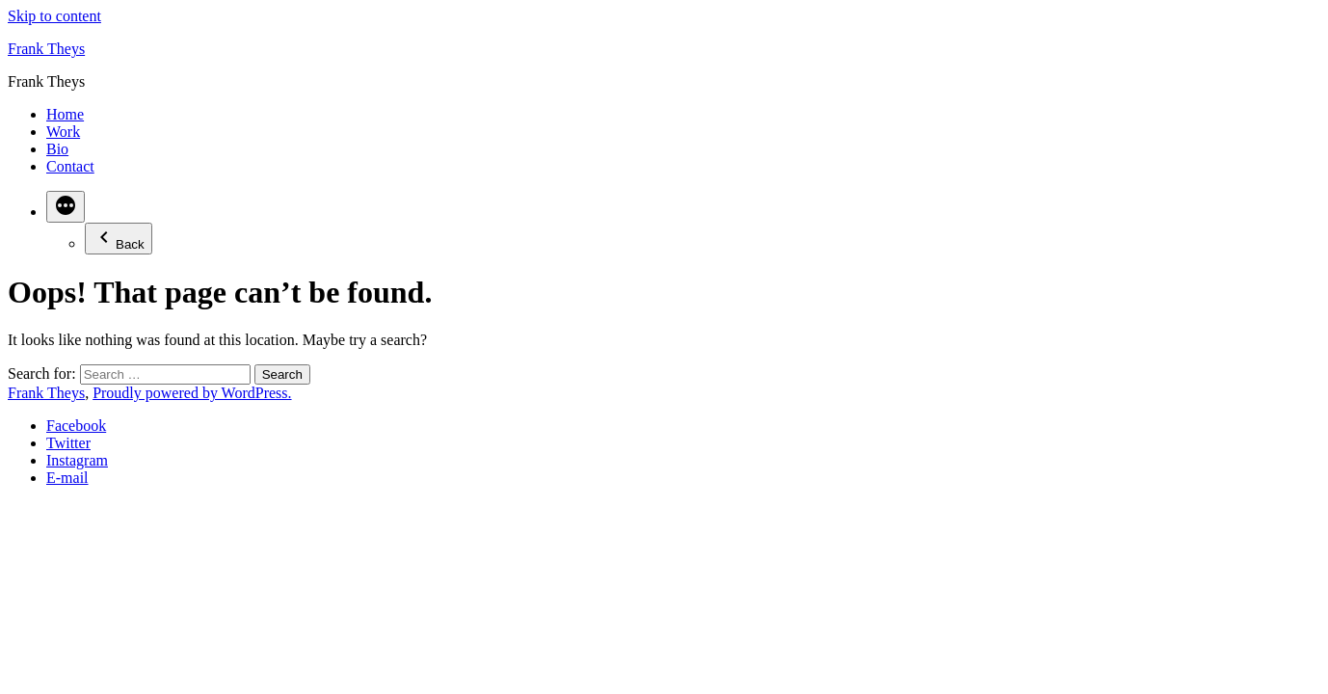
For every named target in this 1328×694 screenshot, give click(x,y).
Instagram (77, 460)
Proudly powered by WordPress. (192, 393)
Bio (57, 149)
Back (119, 239)
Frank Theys (46, 48)
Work (63, 131)
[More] (65, 207)
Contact (70, 166)
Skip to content (54, 16)
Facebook (76, 425)
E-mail (67, 477)
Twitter (68, 443)
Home (65, 114)
